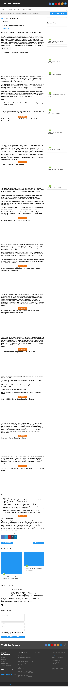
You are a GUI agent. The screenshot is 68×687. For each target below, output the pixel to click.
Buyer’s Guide (18, 9)
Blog (25, 9)
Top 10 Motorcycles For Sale (55, 169)
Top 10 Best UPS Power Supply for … (56, 95)
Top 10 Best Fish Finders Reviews (54, 75)
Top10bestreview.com (56, 656)
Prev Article (7, 543)
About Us (3, 657)
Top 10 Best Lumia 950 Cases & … (57, 187)
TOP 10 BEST (9, 9)
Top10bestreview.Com (62, 684)
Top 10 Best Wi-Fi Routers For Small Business (34, 569)
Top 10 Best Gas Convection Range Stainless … (55, 41)
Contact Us (31, 9)
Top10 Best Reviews (6, 28)
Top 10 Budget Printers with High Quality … (55, 62)
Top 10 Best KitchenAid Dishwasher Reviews (54, 112)
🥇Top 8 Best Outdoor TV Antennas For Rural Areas (10, 578)
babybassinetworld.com (6, 675)
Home (3, 18)
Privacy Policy (4, 664)
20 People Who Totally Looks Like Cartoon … (56, 150)
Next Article (38, 543)
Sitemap (3, 661)
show (9, 48)
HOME (2, 9)
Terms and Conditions (6, 666)
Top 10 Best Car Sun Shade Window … (55, 132)
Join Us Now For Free (58, 13)
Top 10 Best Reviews (10, 4)
